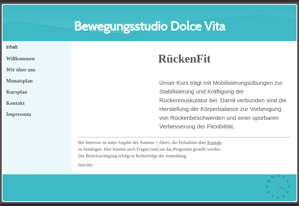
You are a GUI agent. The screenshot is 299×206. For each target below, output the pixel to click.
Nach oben (85, 165)
